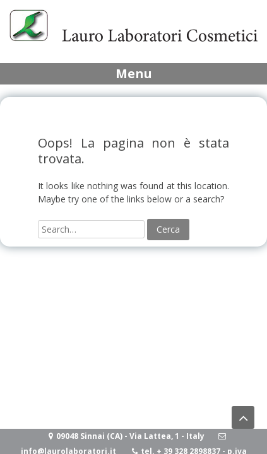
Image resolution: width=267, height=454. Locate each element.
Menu (134, 73)
